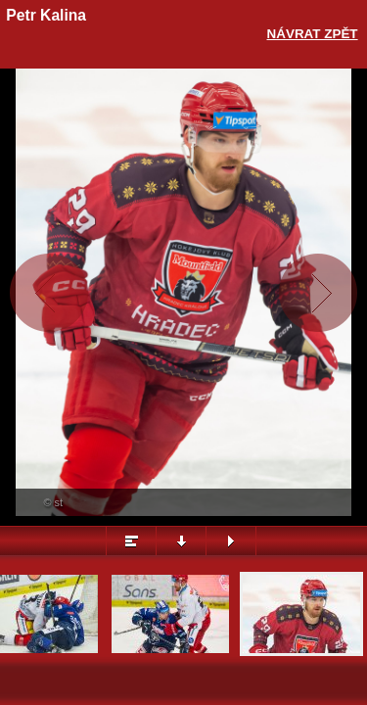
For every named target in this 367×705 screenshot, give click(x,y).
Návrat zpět (312, 33)
